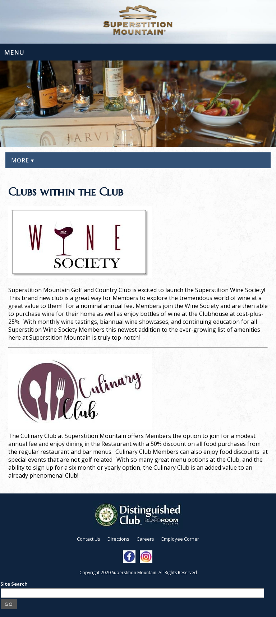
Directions (118, 539)
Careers (145, 539)
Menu (14, 52)
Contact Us (88, 539)
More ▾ (22, 160)
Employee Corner (180, 539)
